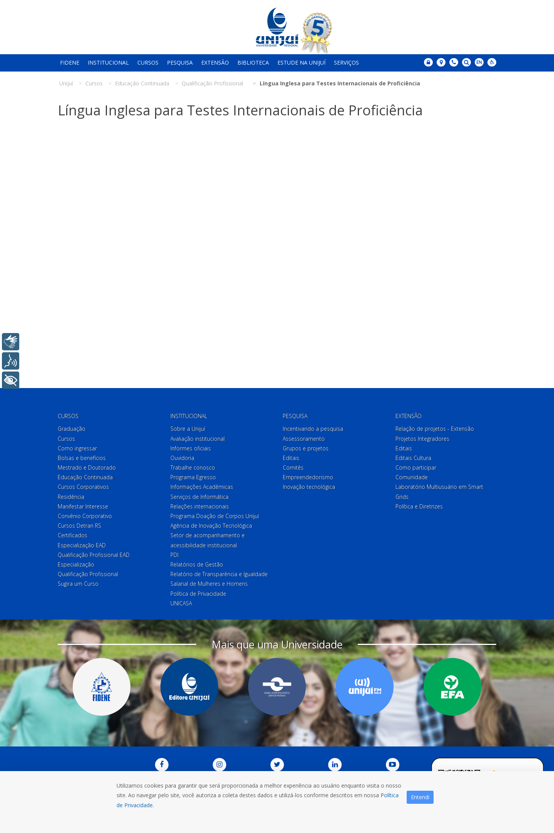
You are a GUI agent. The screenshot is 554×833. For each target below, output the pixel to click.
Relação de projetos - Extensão (434, 428)
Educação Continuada (85, 477)
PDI (174, 554)
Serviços (346, 62)
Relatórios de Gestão (196, 564)
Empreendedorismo (308, 477)
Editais (291, 457)
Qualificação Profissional (88, 574)
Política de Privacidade (198, 593)
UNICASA (181, 603)
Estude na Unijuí (301, 62)
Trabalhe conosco (192, 467)
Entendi (420, 797)
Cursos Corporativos (83, 486)
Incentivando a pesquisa (313, 428)
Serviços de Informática (199, 496)
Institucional (108, 62)
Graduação (71, 428)
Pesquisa (180, 62)
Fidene (69, 62)
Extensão (215, 62)
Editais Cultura (413, 457)
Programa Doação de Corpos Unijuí (214, 516)
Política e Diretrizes (419, 506)
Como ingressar (77, 448)
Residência (71, 496)
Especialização (76, 564)
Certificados (72, 535)
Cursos (148, 62)
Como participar (415, 467)
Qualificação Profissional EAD (94, 554)
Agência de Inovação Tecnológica (211, 525)
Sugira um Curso (78, 583)
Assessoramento (304, 438)
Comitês (293, 467)
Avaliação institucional (197, 438)
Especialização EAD (82, 545)
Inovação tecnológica (309, 486)
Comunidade (411, 477)
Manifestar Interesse (83, 506)
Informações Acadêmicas (201, 486)
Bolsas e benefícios (82, 457)
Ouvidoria (182, 457)
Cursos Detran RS (79, 525)
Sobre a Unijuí (187, 428)
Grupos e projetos (306, 448)
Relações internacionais (199, 506)
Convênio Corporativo (85, 516)
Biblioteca (253, 62)
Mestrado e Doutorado (87, 467)
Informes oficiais (190, 448)
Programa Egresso (193, 477)
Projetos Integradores (422, 438)
